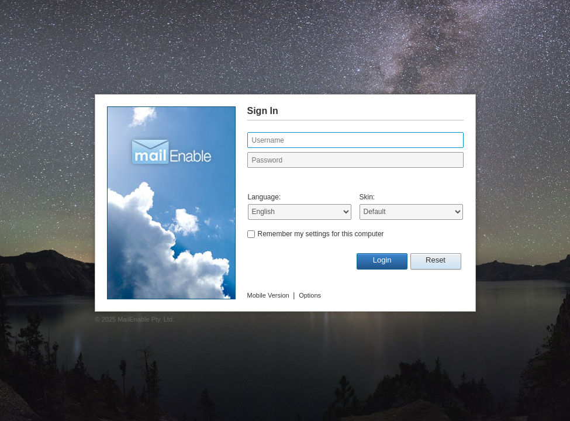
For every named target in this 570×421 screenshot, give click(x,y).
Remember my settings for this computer (321, 234)
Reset (435, 260)
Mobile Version (268, 295)
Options (310, 295)
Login (382, 260)
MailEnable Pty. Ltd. (146, 319)
